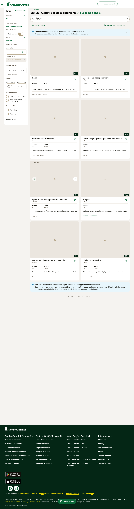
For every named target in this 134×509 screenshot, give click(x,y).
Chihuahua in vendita (13, 440)
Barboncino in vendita (13, 444)
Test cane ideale (104, 463)
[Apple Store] (13, 481)
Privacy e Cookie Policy (31, 502)
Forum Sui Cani (73, 452)
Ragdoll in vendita (43, 448)
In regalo (11, 34)
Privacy (101, 444)
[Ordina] (116, 25)
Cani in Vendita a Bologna (77, 448)
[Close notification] (126, 32)
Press (100, 452)
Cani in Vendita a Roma (76, 444)
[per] (21, 147)
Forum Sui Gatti (73, 455)
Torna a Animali (12, 15)
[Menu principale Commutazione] (2, 4)
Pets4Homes (23, 494)
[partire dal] (10, 147)
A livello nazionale (89, 12)
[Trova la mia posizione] (22, 113)
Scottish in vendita (43, 455)
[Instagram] (16, 488)
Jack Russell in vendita (14, 459)
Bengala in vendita (43, 452)
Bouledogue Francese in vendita (17, 455)
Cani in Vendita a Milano (76, 440)
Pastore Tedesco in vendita (15, 452)
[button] (54, 179)
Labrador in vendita (12, 448)
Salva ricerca (38, 25)
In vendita (12, 29)
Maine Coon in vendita (44, 440)
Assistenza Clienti (105, 448)
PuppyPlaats (44, 494)
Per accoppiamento (15, 40)
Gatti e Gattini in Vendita (49, 436)
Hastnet (34, 494)
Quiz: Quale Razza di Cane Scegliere (81, 459)
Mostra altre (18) (19, 101)
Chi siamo (102, 440)
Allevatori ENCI (104, 459)
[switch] (21, 48)
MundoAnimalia (57, 494)
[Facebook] (10, 488)
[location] (16, 112)
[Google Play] (13, 474)
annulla (23, 52)
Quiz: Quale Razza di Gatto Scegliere (77, 464)
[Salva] (75, 79)
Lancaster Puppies (88, 494)
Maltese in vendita (12, 463)
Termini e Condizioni (106, 455)
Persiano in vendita (43, 459)
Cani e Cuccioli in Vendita (19, 436)
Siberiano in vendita (44, 463)
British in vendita (42, 444)
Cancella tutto (20, 11)
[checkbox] (7, 62)
